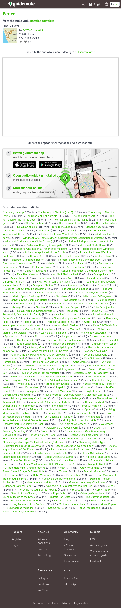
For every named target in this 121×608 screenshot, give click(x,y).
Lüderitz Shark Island (49, 292)
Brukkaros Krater (42, 267)
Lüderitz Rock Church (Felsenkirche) (26, 288)
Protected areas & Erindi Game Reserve (25, 420)
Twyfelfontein (93, 391)
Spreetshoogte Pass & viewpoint (72, 318)
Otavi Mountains (89, 467)
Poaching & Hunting (14, 431)
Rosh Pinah (45, 277)
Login (15, 545)
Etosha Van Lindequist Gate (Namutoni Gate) (48, 464)
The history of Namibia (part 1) (55, 212)
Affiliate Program (69, 547)
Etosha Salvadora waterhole (51, 453)
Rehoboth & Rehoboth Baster (27, 259)
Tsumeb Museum (94, 471)
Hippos (76, 489)
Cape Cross (80, 361)
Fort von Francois (70, 256)
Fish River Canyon (27, 274)
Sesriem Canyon (69, 307)
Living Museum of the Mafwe (27, 504)
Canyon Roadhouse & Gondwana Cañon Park (87, 270)
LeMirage (15, 307)
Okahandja (94, 416)
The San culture (34, 223)
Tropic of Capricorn (57, 321)
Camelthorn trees (13, 230)
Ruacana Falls (84, 412)
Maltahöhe (55, 303)
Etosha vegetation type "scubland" (78, 438)
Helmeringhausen (106, 299)
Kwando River (99, 500)
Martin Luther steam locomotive (66, 339)
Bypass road (12, 336)
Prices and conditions (44, 541)
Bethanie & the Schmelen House (28, 299)
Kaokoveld (9, 409)
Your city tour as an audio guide (99, 553)
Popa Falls (59, 493)
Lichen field (17, 358)
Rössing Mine (37, 347)
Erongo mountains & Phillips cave (49, 350)
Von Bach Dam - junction (59, 416)
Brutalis (45, 431)
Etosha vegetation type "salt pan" (75, 445)
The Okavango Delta (97, 496)
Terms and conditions (45, 603)
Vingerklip (60, 387)
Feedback (96, 561)
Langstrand (68, 336)
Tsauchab (72, 310)
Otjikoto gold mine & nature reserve (25, 467)
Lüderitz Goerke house (75, 288)
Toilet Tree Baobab (89, 507)
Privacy (66, 603)
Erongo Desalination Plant (54, 358)
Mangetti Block (96, 464)
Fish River (78, 263)
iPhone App (70, 584)
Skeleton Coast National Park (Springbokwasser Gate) (41, 376)
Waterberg (107, 423)
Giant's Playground (35, 270)
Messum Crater (97, 376)
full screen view (85, 52)
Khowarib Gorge (72, 398)
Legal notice (81, 603)
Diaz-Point (62, 296)
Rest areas (44, 230)
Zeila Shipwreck (93, 358)
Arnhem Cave (103, 256)
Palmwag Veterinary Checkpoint (28, 398)
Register (16, 539)
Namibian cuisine (27, 226)
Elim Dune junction (104, 307)
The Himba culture (106, 223)
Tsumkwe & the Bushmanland (58, 478)
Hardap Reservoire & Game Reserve (79, 259)
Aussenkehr (17, 277)
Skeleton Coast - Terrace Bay (91, 372)
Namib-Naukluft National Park (34, 310)
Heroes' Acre (37, 256)
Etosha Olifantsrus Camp (58, 456)
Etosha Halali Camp (99, 456)
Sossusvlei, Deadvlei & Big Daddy (22, 314)
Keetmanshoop (75, 267)
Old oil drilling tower (62, 369)
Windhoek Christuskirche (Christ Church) (28, 241)
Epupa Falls (54, 412)
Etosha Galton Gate (93, 453)
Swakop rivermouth (101, 336)
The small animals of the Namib (70, 219)
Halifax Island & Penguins (96, 296)
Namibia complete (42, 21)
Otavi (63, 467)
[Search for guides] (83, 4)
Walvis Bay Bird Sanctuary (40, 329)
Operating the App (13, 212)
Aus (70, 277)
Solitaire (35, 318)
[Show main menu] (4, 4)
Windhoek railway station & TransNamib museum (38, 248)
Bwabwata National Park (24, 500)
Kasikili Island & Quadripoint (19, 511)
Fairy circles (58, 405)
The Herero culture (69, 223)
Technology (44, 555)
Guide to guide (98, 545)
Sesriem (41, 307)
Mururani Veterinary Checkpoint (87, 482)
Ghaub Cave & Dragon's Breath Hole (23, 471)
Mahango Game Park (92, 493)
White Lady (23, 383)
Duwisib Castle (24, 303)
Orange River (101, 274)
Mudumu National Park (72, 504)
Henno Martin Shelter (65, 325)
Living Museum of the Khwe (19, 496)
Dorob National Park (95, 354)
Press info (43, 549)
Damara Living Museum (16, 394)
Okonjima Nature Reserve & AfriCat (23, 423)
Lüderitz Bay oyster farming (92, 292)
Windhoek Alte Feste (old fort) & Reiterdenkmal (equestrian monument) (63, 237)
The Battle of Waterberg (72, 423)
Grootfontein (73, 475)
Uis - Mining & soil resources (60, 380)
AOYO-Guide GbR (33, 30)
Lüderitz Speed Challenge (25, 296)
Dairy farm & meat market (17, 263)
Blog (66, 539)
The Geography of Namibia (41, 215)
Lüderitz (101, 285)
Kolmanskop (75, 285)
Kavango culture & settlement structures (69, 485)
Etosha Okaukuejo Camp (84, 434)
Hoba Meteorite (42, 475)
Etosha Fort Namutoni (22, 460)
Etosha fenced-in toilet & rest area (70, 449)
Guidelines (70, 555)
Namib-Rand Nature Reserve (92, 303)
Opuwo (88, 409)
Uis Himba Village (102, 380)
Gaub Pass (90, 321)
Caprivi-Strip (102, 489)
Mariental (52, 263)
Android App (71, 578)
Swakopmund (25, 339)
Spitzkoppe (66, 347)
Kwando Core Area (64, 500)
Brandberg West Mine (17, 380)
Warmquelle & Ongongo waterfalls (50, 402)
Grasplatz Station (43, 285)
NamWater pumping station (54, 281)
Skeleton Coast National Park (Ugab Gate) (49, 365)
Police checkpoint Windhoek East (60, 234)
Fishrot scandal (109, 339)
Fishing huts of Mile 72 (45, 361)
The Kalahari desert (83, 215)
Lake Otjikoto (10, 475)
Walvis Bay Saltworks (93, 332)
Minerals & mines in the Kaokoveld (49, 409)
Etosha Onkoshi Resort (64, 460)
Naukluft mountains (67, 314)
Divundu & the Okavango (24, 493)
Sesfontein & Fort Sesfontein (19, 405)
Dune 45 (97, 310)
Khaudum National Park (40, 482)
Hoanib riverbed (94, 402)
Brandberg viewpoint (57, 383)
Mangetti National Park (18, 485)
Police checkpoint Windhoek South (44, 252)
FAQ (92, 539)
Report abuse (71, 561)
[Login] (95, 4)
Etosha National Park (43, 434)
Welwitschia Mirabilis (65, 343)
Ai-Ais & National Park (65, 274)
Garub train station (13, 281)
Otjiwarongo (24, 427)
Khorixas (85, 387)
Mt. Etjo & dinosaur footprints (79, 420)
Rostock (27, 321)
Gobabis (69, 230)
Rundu (111, 485)
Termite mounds (61, 226)
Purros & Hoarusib (90, 405)
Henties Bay (9, 361)
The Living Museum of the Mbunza (37, 489)
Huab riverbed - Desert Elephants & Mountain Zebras (75, 394)
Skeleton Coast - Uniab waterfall (41, 372)
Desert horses (95, 277)
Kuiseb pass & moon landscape (21, 325)
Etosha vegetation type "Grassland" (23, 438)
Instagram (43, 578)
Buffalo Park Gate (60, 496)
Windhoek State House (93, 245)
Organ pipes (32, 391)
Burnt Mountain (62, 391)
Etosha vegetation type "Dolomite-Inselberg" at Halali (33, 442)
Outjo (97, 427)
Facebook (43, 584)
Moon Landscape (27, 343)
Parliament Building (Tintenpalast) (45, 245)
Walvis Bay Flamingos (53, 332)
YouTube (43, 590)
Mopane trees (93, 226)
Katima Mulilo (56, 507)
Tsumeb (63, 471)
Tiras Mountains (71, 299)
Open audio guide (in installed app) (38, 175)
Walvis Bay (76, 329)
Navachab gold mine (95, 350)
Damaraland (32, 387)
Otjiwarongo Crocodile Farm (62, 427)
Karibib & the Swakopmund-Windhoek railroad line (39, 354)
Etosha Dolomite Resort (16, 456)
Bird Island (41, 336)
